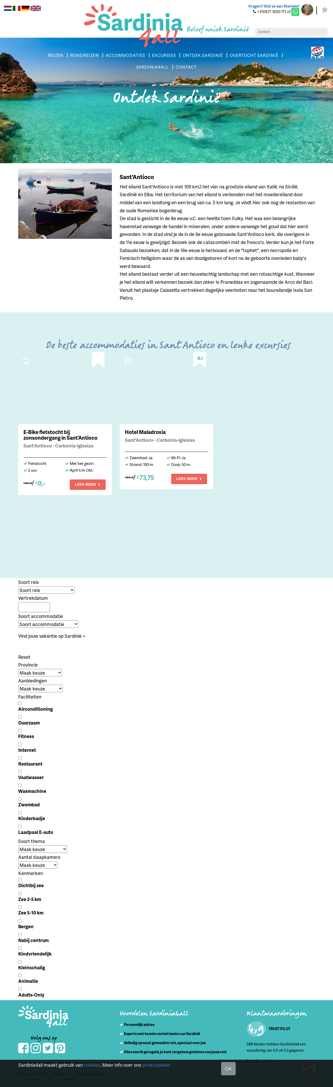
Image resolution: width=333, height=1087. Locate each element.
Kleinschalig (31, 967)
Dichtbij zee (31, 885)
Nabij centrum (33, 940)
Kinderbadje (31, 818)
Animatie (28, 981)
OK (228, 1068)
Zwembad (29, 804)
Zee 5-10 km (30, 912)
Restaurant (30, 763)
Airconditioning (35, 709)
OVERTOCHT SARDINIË (254, 55)
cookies (92, 1065)
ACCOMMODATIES (125, 55)
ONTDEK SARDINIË (203, 55)
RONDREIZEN (84, 55)
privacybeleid (156, 1065)
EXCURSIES (164, 55)
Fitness (26, 736)
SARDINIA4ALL (152, 67)
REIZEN (55, 55)
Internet (27, 750)
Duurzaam (29, 722)
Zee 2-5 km (29, 899)
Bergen (26, 926)
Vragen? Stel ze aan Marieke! (273, 6)
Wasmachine (32, 791)
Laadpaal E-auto (35, 832)
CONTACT (186, 67)
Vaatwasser (31, 777)
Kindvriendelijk (35, 953)
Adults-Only (31, 994)
